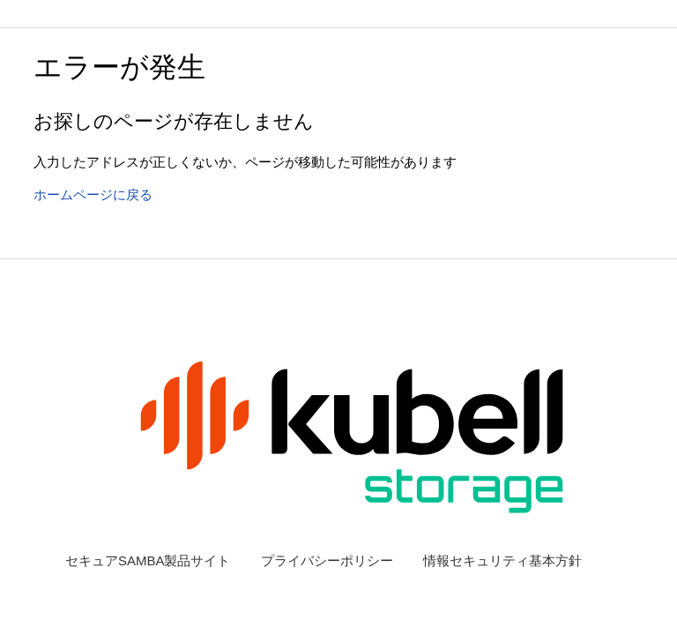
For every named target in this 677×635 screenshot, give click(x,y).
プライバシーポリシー (327, 560)
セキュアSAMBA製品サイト (148, 560)
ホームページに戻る (93, 194)
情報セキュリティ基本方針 (502, 560)
